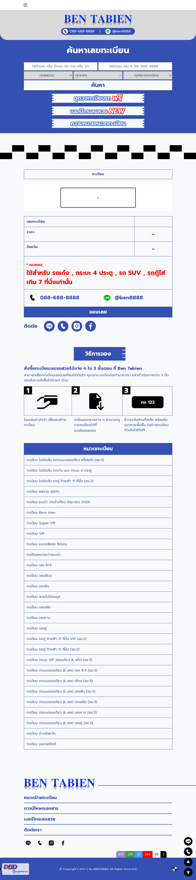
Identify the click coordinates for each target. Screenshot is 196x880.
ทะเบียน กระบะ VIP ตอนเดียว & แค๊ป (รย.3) (59, 659)
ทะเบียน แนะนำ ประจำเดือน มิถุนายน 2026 (58, 502)
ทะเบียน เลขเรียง (39, 575)
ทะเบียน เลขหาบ (38, 617)
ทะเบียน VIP (36, 533)
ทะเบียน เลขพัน (38, 586)
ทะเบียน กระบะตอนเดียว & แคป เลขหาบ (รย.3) (62, 712)
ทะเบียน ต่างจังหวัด (41, 733)
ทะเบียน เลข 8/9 (39, 565)
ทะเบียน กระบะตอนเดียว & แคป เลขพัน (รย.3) (61, 691)
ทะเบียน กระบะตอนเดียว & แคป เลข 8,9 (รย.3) (62, 670)
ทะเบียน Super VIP (41, 523)
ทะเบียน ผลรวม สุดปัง (43, 491)
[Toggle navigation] (25, 5)
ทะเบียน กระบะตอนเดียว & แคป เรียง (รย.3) (60, 681)
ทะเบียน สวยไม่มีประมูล (43, 596)
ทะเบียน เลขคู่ (36, 628)
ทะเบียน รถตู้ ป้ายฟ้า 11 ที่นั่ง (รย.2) (53, 649)
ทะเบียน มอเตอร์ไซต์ (41, 744)
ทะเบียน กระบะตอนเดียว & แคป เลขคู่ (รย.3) (60, 723)
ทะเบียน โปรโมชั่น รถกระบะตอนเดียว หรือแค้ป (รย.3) (65, 460)
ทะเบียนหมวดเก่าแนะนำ (43, 554)
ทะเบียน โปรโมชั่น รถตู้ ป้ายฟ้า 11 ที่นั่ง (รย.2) (60, 481)
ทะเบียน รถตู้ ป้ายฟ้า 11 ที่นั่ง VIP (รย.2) (56, 638)
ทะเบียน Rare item (41, 512)
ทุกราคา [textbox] (81, 75)
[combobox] (98, 75)
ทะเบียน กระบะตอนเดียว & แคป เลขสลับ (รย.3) (62, 702)
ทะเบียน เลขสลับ (39, 607)
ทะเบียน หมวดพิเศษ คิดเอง (47, 544)
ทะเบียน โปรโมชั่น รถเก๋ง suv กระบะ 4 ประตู (59, 470)
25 (156, 854)
